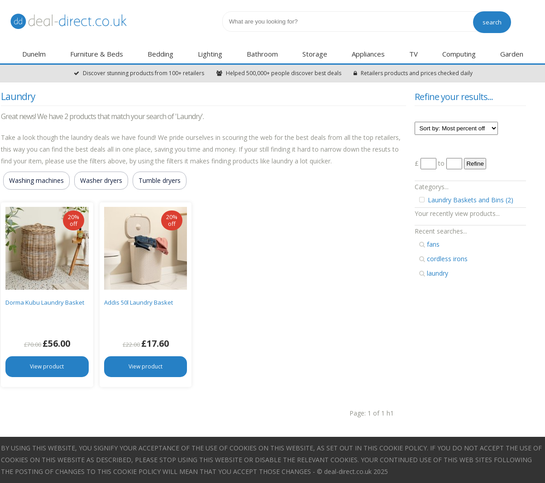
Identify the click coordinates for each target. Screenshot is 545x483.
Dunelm (34, 53)
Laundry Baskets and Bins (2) (466, 200)
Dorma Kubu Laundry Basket (44, 302)
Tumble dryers (160, 180)
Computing (459, 53)
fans (429, 244)
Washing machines (36, 180)
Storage (314, 53)
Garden (511, 53)
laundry (433, 273)
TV (413, 53)
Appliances (368, 53)
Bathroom (262, 53)
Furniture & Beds (96, 53)
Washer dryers (101, 180)
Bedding (160, 53)
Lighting (210, 53)
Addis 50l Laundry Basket (138, 302)
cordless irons (443, 258)
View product (47, 366)
